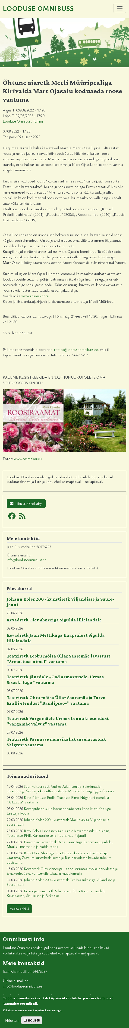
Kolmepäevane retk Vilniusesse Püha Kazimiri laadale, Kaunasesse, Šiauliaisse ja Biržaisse (56, 893)
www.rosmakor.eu (35, 295)
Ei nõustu (31, 1024)
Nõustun (12, 1023)
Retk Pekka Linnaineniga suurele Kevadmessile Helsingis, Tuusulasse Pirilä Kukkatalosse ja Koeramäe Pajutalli (58, 833)
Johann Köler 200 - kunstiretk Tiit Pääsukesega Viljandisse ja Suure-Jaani (61, 882)
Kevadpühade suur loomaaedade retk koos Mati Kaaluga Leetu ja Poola (59, 811)
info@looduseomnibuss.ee (27, 559)
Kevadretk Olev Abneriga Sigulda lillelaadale (54, 619)
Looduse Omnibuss (38, 8)
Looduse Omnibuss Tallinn (23, 121)
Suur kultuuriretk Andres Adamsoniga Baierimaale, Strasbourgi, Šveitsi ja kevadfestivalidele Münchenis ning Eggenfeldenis (60, 788)
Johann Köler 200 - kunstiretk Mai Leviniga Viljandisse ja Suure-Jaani (58, 822)
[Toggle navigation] (119, 8)
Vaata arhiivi (19, 908)
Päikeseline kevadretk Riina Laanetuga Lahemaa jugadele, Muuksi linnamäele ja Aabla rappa (60, 844)
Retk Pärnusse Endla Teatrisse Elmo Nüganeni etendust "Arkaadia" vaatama (58, 800)
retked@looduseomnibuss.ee (76, 349)
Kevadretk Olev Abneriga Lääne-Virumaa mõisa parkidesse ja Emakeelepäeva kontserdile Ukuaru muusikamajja (62, 871)
